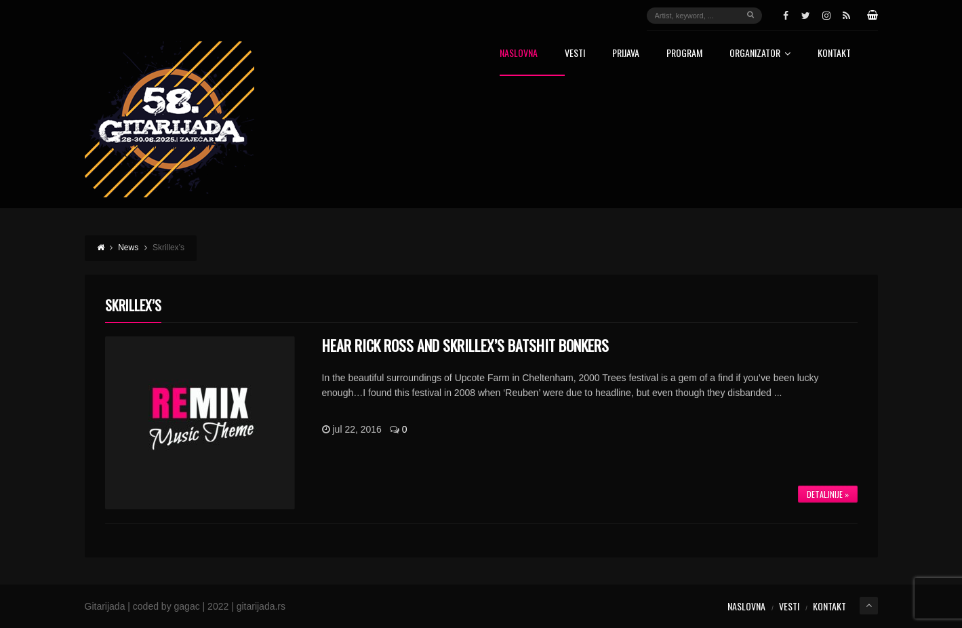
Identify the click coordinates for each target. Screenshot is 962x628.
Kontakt (834, 54)
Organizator (759, 54)
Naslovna (519, 54)
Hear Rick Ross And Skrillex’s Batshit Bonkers (465, 345)
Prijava (625, 54)
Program (684, 54)
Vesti (575, 54)
